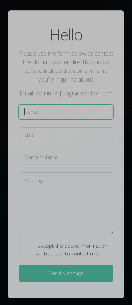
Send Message (66, 273)
